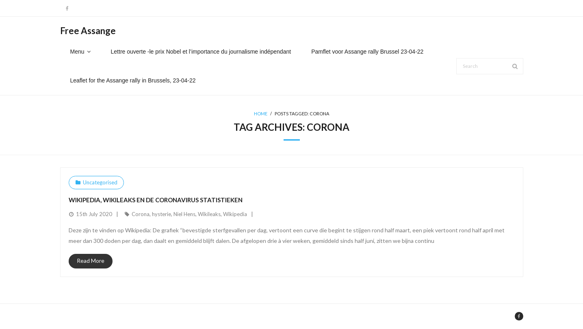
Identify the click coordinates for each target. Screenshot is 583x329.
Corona (141, 214)
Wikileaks (209, 214)
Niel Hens (184, 214)
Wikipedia (235, 214)
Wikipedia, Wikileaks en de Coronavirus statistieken (156, 199)
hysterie (161, 214)
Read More (90, 260)
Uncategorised (100, 182)
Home (260, 113)
